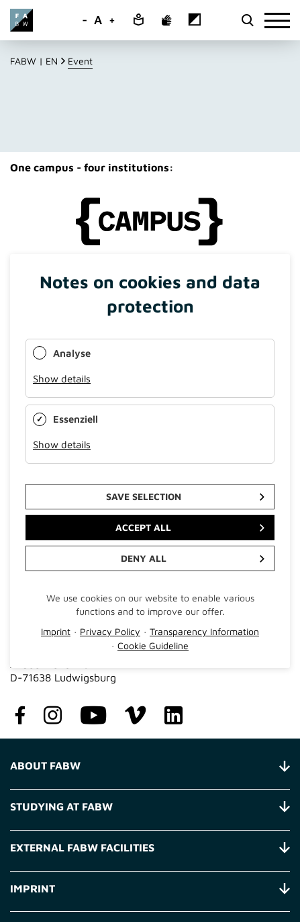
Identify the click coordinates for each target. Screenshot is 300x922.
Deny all (143, 558)
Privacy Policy (110, 631)
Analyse (72, 353)
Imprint (55, 631)
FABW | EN (34, 61)
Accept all (143, 527)
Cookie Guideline (153, 645)
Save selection (143, 496)
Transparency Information (204, 631)
